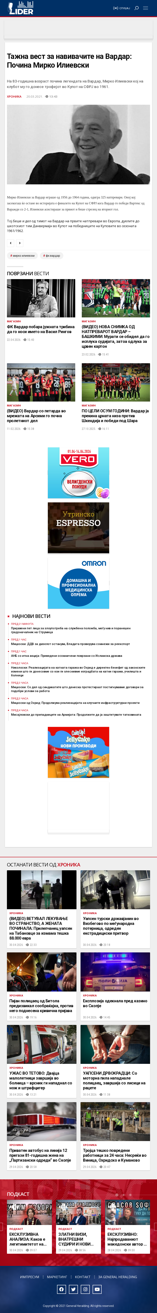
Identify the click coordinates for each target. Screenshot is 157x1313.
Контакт (83, 1277)
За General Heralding (117, 1277)
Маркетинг (57, 1277)
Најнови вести (31, 616)
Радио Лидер (20, 8)
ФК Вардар (53, 255)
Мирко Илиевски (24, 255)
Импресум (29, 1277)
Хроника (14, 96)
